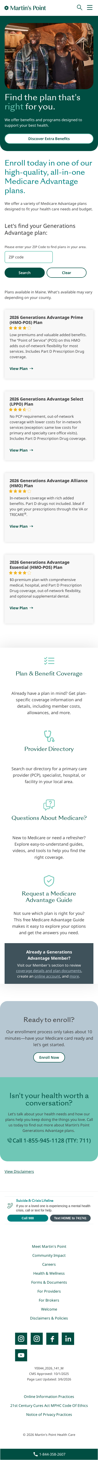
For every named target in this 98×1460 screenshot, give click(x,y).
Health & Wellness (49, 1273)
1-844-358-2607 (52, 1454)
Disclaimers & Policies (49, 1318)
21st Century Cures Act (30, 1405)
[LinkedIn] (68, 1338)
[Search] (79, 8)
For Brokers (49, 1300)
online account (47, 976)
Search (25, 272)
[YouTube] (21, 1355)
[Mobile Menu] (89, 8)
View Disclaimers (19, 1171)
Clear (66, 272)
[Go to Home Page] (25, 7)
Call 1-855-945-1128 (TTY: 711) (52, 1140)
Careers (49, 1264)
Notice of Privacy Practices (49, 1414)
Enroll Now (49, 1057)
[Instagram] (37, 1338)
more (74, 976)
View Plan (19, 368)
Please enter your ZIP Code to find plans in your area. (46, 247)
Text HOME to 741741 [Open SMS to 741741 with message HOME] (70, 1218)
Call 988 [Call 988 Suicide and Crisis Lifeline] (28, 1218)
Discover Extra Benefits (49, 138)
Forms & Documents (49, 1282)
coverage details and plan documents (48, 970)
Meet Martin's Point (49, 1246)
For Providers (49, 1291)
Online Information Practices (49, 1396)
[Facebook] (52, 1338)
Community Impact (49, 1255)
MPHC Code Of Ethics (69, 1405)
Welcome (49, 1309)
